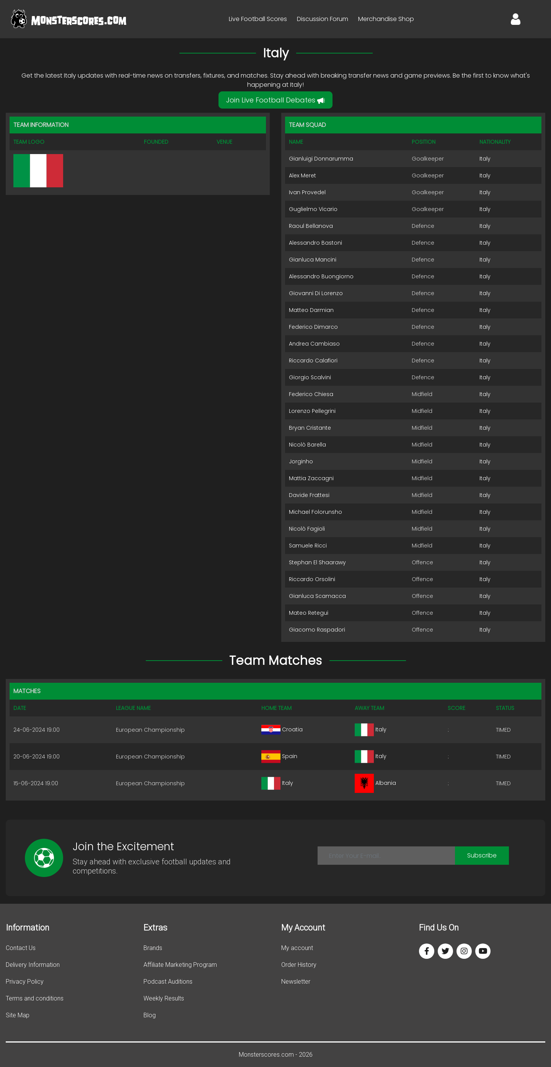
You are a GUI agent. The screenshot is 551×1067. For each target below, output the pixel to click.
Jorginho (301, 461)
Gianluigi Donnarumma (321, 158)
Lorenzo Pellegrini (312, 411)
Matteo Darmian (311, 310)
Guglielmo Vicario (313, 209)
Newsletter (295, 981)
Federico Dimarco (313, 327)
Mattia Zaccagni (311, 478)
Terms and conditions (35, 998)
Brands (152, 948)
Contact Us (21, 948)
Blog (149, 1015)
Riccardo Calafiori (313, 360)
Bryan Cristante (310, 428)
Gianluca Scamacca (317, 596)
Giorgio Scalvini (310, 377)
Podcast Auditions (167, 981)
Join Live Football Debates (275, 100)
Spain (279, 756)
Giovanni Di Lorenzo (316, 293)
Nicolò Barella (307, 444)
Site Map (17, 1015)
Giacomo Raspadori (317, 629)
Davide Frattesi (309, 495)
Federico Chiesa (311, 394)
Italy (485, 158)
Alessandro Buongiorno (321, 276)
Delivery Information (33, 964)
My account (297, 948)
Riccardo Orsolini (312, 579)
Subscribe (482, 855)
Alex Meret (302, 175)
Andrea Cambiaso (314, 344)
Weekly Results (163, 998)
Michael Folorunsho (315, 512)
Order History (298, 964)
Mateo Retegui (308, 613)
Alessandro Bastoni (315, 243)
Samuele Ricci (308, 545)
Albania (375, 783)
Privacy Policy (25, 981)
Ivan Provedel (307, 192)
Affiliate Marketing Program (180, 964)
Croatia (282, 729)
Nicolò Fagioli (307, 529)
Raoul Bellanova (311, 226)
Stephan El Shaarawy (317, 562)
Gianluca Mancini (312, 259)
